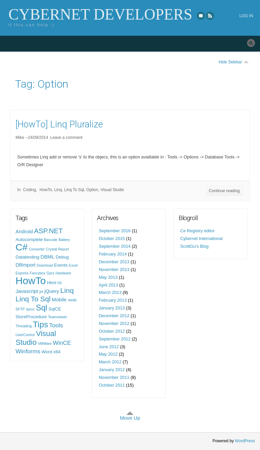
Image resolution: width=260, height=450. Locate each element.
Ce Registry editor (197, 230)
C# (22, 247)
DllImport (25, 265)
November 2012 (114, 323)
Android (24, 231)
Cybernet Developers (100, 14)
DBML (47, 257)
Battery (64, 240)
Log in (246, 15)
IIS (59, 283)
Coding (29, 189)
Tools (56, 325)
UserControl (25, 335)
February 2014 (113, 254)
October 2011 (112, 385)
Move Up (130, 418)
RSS (210, 15)
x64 (56, 351)
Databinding (27, 257)
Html (51, 282)
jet (41, 292)
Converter (37, 249)
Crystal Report (57, 249)
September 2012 (114, 338)
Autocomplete (29, 239)
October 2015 (112, 238)
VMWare (45, 343)
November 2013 (114, 269)
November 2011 (114, 377)
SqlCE (55, 308)
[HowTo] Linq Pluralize (59, 124)
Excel (73, 265)
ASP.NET (48, 231)
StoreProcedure (31, 316)
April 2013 (108, 285)
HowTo (46, 189)
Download (45, 265)
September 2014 (114, 246)
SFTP (20, 309)
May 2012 (108, 354)
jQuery (51, 291)
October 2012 (112, 331)
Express (22, 273)
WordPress (245, 441)
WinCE (62, 342)
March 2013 (110, 292)
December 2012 (114, 315)
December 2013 (114, 261)
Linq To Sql (74, 189)
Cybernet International (201, 238)
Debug (62, 257)
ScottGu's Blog (194, 246)
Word (47, 351)
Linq (58, 189)
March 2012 (110, 361)
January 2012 (112, 369)
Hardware (63, 273)
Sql (41, 307)
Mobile (59, 299)
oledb (72, 300)
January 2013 (112, 307)
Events (61, 265)
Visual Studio (112, 189)
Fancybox (37, 273)
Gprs (50, 273)
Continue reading (224, 190)
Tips (40, 324)
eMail (201, 15)
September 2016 (114, 230)
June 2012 (109, 346)
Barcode (50, 240)
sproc (30, 309)
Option (92, 189)
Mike (20, 137)
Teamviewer (57, 317)
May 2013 (108, 277)
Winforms (28, 351)
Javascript (27, 291)
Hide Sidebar (230, 62)
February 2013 (113, 300)
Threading (24, 326)
